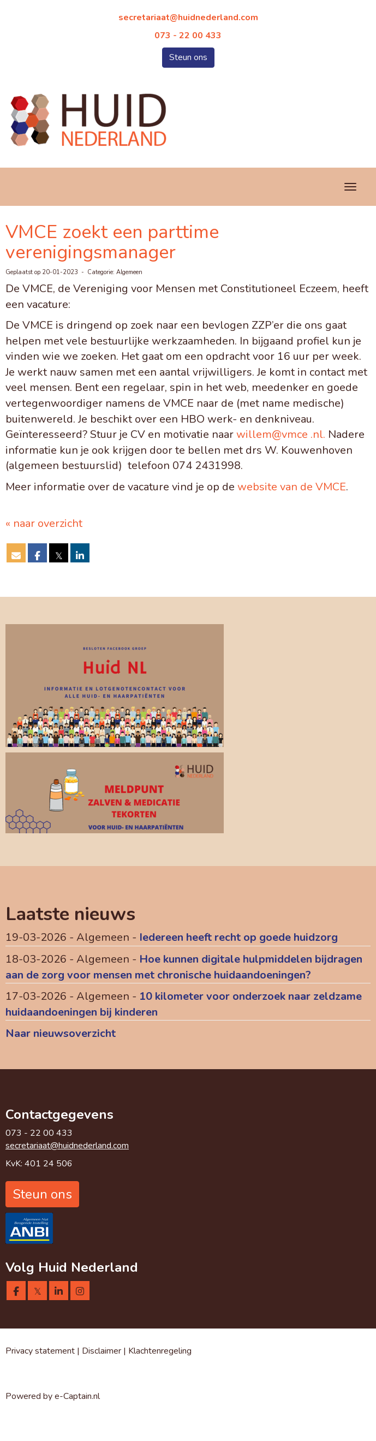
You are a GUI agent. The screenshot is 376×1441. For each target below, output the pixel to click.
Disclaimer (102, 1351)
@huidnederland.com (188, 17)
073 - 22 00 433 (188, 35)
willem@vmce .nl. (280, 434)
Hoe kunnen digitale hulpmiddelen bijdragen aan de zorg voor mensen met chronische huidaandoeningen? (183, 967)
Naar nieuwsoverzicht (60, 1033)
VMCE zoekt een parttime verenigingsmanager (112, 242)
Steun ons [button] (188, 57)
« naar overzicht (43, 523)
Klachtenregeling (160, 1351)
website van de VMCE (291, 486)
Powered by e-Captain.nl (52, 1396)
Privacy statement (40, 1351)
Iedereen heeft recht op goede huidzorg (238, 937)
